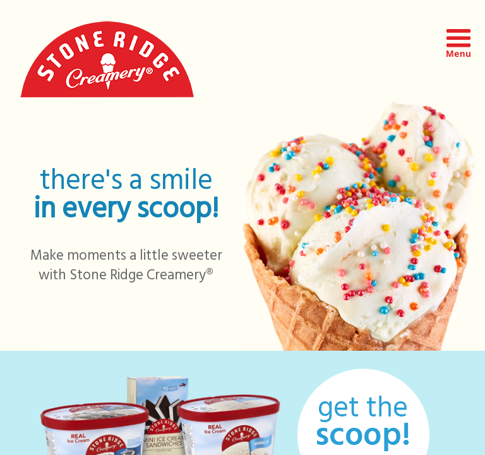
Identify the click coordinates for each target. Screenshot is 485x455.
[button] (458, 54)
